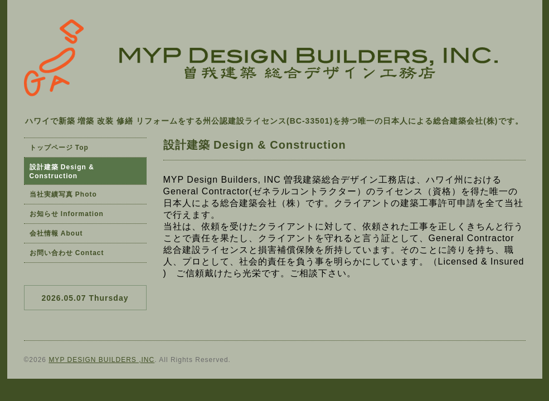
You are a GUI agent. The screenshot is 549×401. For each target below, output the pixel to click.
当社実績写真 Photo (63, 194)
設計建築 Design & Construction (62, 171)
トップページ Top (59, 147)
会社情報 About (56, 233)
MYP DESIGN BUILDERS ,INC (101, 360)
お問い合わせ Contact (67, 253)
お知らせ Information (67, 214)
